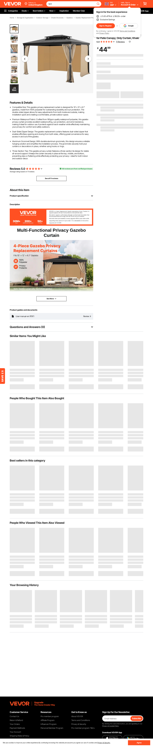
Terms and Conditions (127, 31)
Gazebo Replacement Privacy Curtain (89, 18)
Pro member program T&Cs (83, 728)
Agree (139, 743)
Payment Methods (17, 728)
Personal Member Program (52, 728)
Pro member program (50, 716)
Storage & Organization (25, 18)
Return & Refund (16, 720)
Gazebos (69, 18)
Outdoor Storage (42, 18)
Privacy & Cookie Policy (110, 726)
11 (28, 172)
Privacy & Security (78, 724)
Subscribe (136, 718)
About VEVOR (77, 716)
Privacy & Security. (103, 743)
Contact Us (14, 716)
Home (12, 18)
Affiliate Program (48, 720)
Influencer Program (49, 724)
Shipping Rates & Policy (19, 736)
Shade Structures (57, 18)
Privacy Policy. (104, 33)
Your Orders (15, 724)
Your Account (15, 732)
